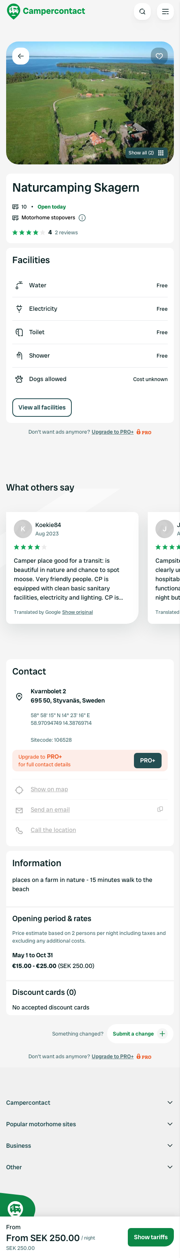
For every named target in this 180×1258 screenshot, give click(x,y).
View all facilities (42, 407)
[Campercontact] (46, 11)
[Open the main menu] (165, 11)
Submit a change (140, 1033)
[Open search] (142, 11)
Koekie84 (48, 525)
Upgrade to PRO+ (113, 431)
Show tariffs (151, 1237)
